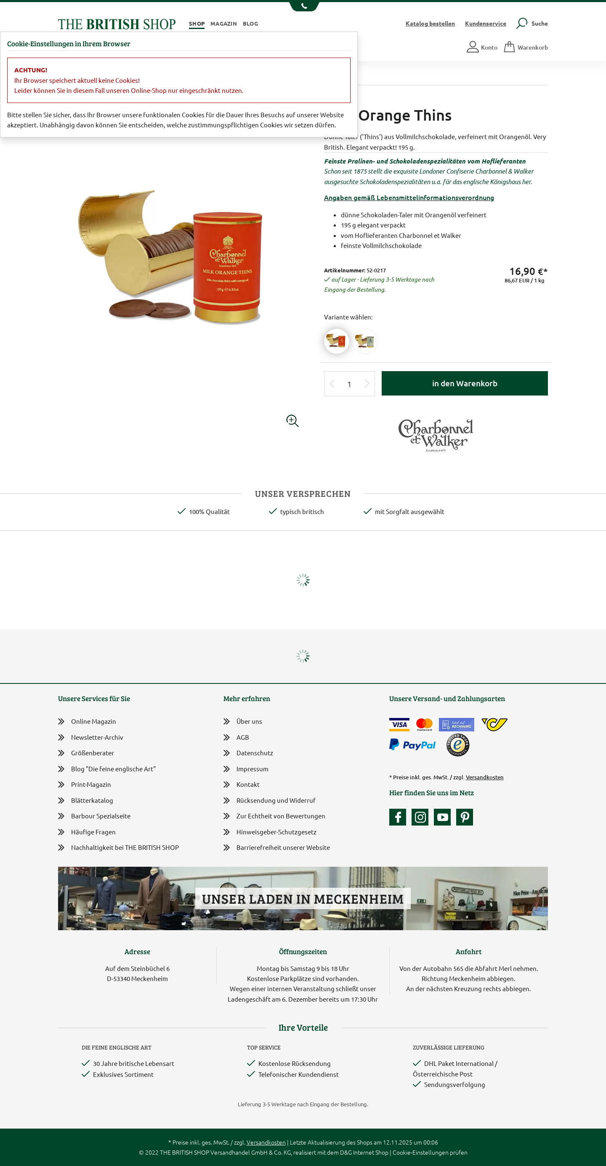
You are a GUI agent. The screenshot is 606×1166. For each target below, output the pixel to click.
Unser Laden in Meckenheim (303, 898)
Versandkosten (485, 777)
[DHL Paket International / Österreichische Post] (494, 724)
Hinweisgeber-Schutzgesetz (269, 832)
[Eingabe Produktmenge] (349, 384)
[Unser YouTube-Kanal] (444, 817)
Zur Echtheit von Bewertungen (274, 816)
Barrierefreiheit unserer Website (276, 848)
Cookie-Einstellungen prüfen (430, 1152)
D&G (346, 1152)
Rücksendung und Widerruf (269, 801)
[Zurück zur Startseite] (116, 23)
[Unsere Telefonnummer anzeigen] (303, 6)
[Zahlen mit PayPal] (414, 744)
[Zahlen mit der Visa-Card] (399, 724)
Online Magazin (87, 721)
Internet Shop (370, 1152)
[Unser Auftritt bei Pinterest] (464, 817)
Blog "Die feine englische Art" (107, 769)
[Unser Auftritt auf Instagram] (422, 817)
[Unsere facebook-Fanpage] (399, 817)
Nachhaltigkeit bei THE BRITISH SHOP (118, 847)
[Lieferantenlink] (436, 434)
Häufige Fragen (87, 832)
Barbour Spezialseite (94, 816)
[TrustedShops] (457, 744)
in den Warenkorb (464, 383)
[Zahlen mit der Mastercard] (424, 724)
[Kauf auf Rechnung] (456, 724)
